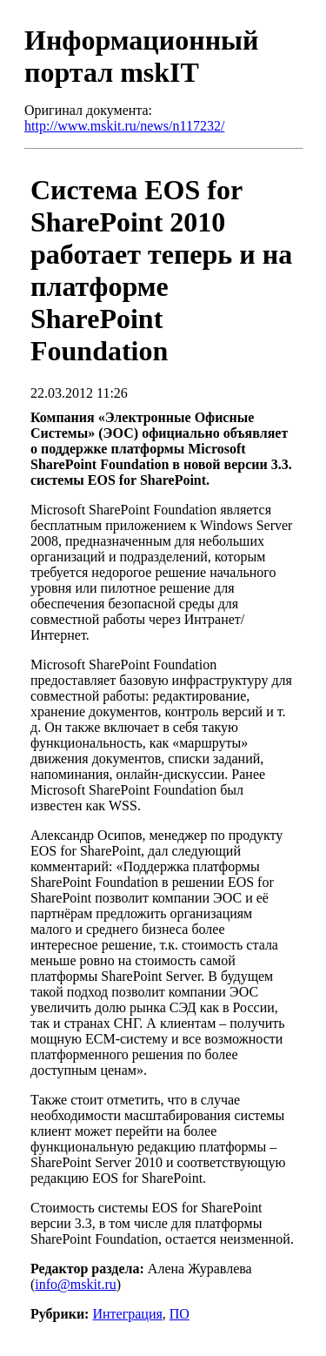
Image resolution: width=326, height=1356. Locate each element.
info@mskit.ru (75, 1284)
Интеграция (127, 1313)
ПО (180, 1313)
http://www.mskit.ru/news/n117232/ (124, 125)
